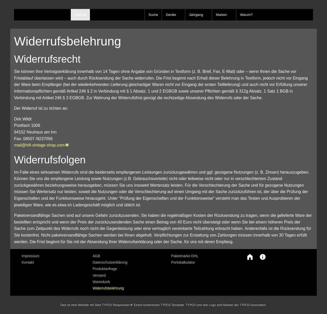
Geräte (171, 15)
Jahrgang (196, 15)
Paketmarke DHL (184, 256)
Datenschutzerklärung (110, 262)
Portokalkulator (183, 262)
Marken (221, 15)
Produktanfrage (105, 269)
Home (80, 14)
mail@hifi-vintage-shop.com (39, 145)
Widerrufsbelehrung (108, 288)
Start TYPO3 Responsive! (112, 305)
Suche (153, 15)
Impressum (30, 256)
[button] (248, 257)
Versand (99, 275)
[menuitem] (53, 256)
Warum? (246, 15)
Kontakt (28, 262)
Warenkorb (101, 282)
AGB (96, 256)
